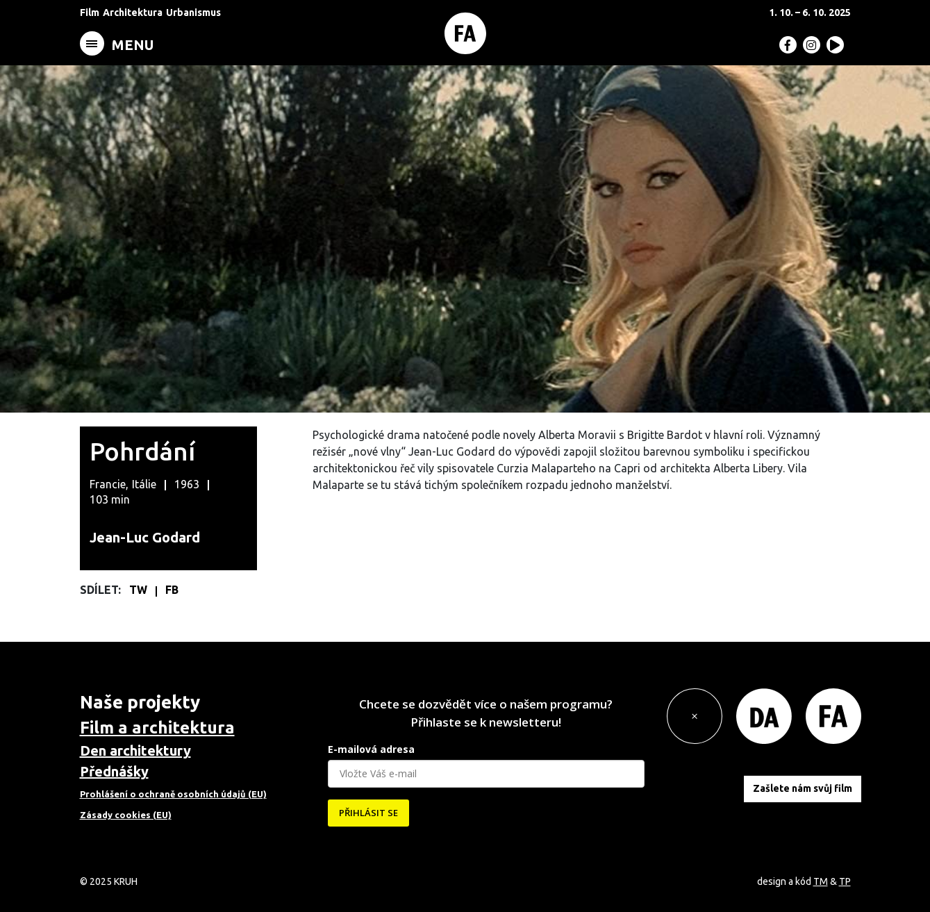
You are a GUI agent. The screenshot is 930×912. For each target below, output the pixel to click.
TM (820, 881)
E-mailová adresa (371, 749)
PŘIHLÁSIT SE (368, 812)
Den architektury (135, 750)
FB (171, 589)
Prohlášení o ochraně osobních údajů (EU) (173, 794)
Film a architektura (157, 727)
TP (845, 881)
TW (139, 589)
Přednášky (114, 771)
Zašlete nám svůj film (802, 788)
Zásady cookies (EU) (126, 815)
